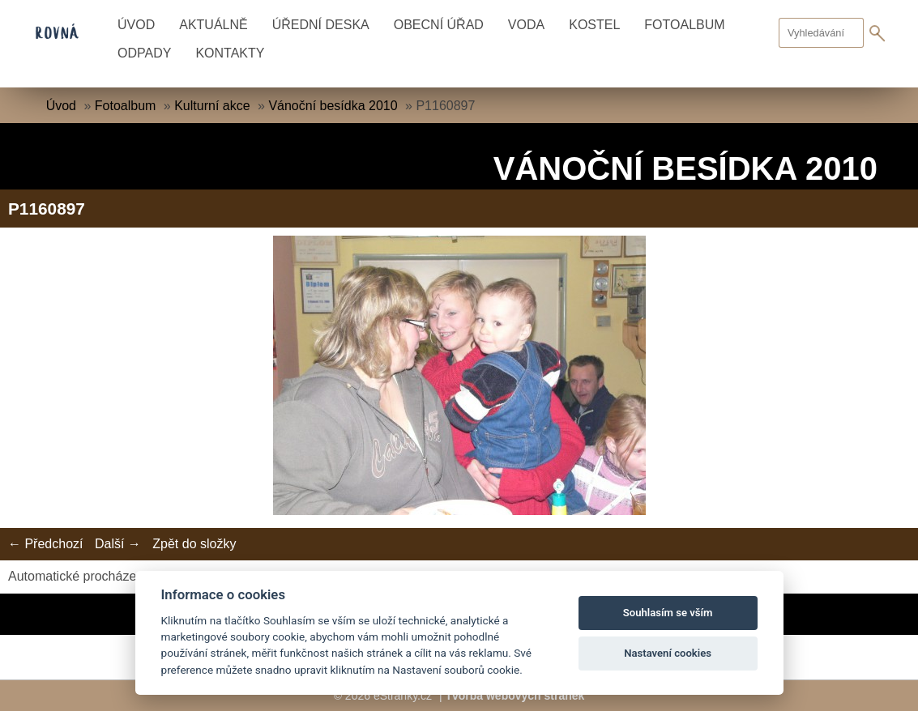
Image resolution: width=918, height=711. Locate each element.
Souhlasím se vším (668, 613)
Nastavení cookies (667, 653)
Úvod (136, 25)
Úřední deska (320, 25)
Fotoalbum (684, 25)
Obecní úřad (439, 25)
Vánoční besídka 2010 (332, 106)
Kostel (594, 25)
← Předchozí (45, 544)
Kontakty (229, 53)
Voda (526, 25)
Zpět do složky (194, 544)
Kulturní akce (212, 106)
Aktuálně (213, 25)
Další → (118, 544)
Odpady (144, 53)
